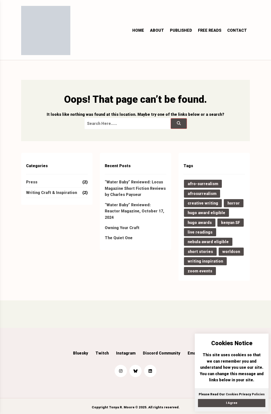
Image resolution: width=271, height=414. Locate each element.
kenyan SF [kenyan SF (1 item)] (230, 222)
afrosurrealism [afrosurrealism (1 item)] (202, 193)
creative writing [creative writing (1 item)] (203, 203)
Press (31, 182)
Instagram (126, 353)
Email (193, 353)
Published (181, 30)
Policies (258, 394)
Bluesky (80, 353)
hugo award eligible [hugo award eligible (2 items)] (206, 212)
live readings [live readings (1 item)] (200, 232)
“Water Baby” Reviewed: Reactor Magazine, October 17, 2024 (134, 211)
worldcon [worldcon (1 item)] (231, 251)
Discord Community (161, 353)
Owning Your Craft (122, 227)
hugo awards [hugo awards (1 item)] (200, 222)
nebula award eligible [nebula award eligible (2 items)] (208, 241)
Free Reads (209, 30)
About (157, 30)
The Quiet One (119, 238)
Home (138, 30)
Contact (237, 30)
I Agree (231, 403)
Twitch (102, 353)
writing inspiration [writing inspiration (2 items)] (205, 261)
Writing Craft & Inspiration (51, 192)
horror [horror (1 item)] (233, 203)
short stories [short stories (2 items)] (200, 251)
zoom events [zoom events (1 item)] (200, 271)
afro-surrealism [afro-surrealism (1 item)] (203, 183)
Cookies (232, 394)
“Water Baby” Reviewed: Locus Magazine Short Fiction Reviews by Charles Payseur (135, 188)
